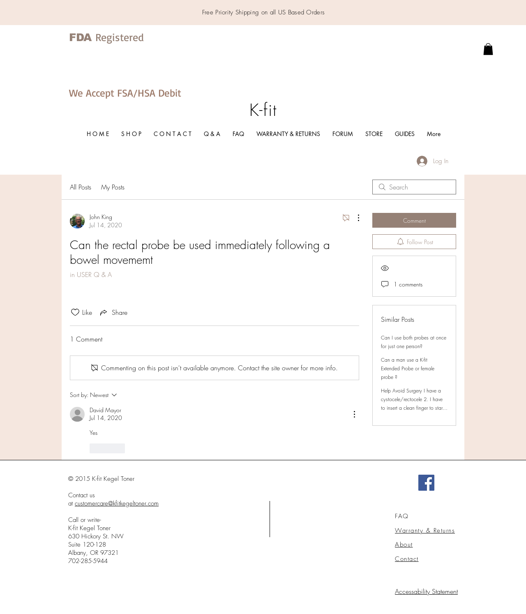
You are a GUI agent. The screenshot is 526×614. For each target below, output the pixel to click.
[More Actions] (354, 218)
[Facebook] (426, 483)
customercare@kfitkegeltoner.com (117, 503)
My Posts (113, 187)
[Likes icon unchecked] (75, 312)
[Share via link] (113, 312)
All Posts (80, 187)
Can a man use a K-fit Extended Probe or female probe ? (407, 368)
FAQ (402, 516)
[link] (488, 49)
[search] (414, 187)
